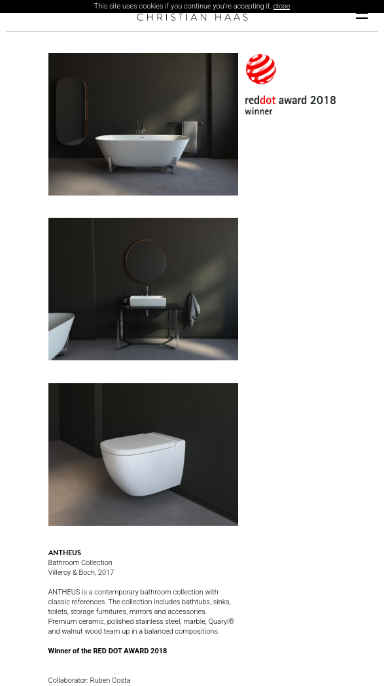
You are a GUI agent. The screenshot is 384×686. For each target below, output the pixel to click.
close (281, 6)
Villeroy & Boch (72, 572)
